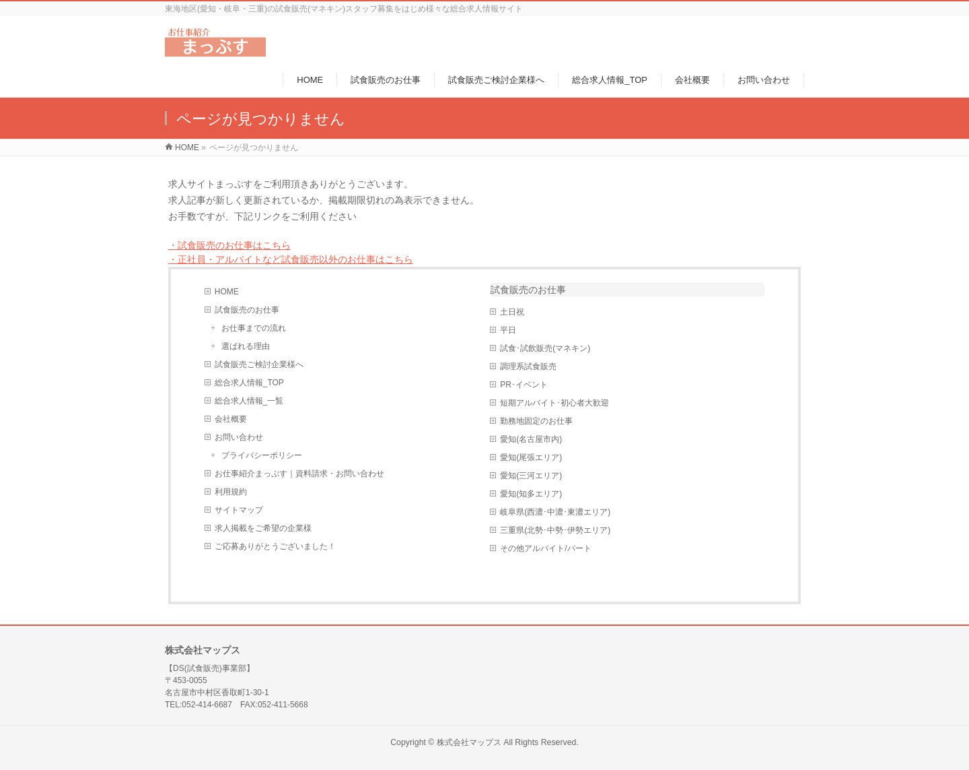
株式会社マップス (469, 742)
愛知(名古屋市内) (531, 439)
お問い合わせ (239, 437)
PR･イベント (524, 384)
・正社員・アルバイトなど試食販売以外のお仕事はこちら (290, 259)
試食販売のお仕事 (247, 310)
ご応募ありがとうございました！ (275, 546)
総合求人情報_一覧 (249, 401)
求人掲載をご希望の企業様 (263, 528)
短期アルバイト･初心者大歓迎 (554, 403)
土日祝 (512, 312)
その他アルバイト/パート (545, 548)
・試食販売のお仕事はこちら (229, 245)
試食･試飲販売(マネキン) (545, 348)
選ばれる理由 (245, 346)
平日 (508, 330)
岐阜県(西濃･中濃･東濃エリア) (555, 512)
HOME (227, 291)
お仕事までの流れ (253, 328)
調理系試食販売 (528, 366)
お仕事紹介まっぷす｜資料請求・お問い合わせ (299, 473)
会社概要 (231, 419)
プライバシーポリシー (261, 455)
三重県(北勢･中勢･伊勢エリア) (555, 530)
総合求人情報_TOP (249, 382)
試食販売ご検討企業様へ (259, 364)
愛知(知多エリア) (531, 494)
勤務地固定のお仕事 (536, 421)
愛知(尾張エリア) (531, 457)
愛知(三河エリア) (531, 475)
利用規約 (231, 491)
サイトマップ (239, 510)
